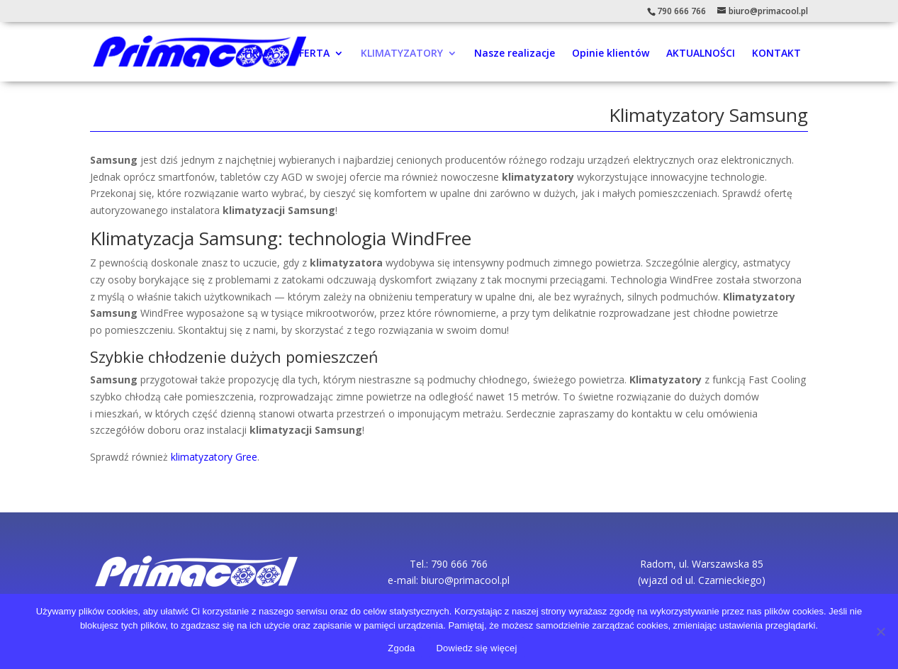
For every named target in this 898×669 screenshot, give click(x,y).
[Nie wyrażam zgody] (880, 631)
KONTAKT (776, 54)
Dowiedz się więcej (476, 648)
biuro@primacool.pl (465, 580)
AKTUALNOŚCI (700, 54)
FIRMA (259, 54)
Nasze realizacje (514, 54)
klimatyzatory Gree (214, 456)
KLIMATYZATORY (402, 54)
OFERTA (310, 54)
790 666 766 (681, 11)
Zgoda (401, 648)
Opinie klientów (610, 54)
